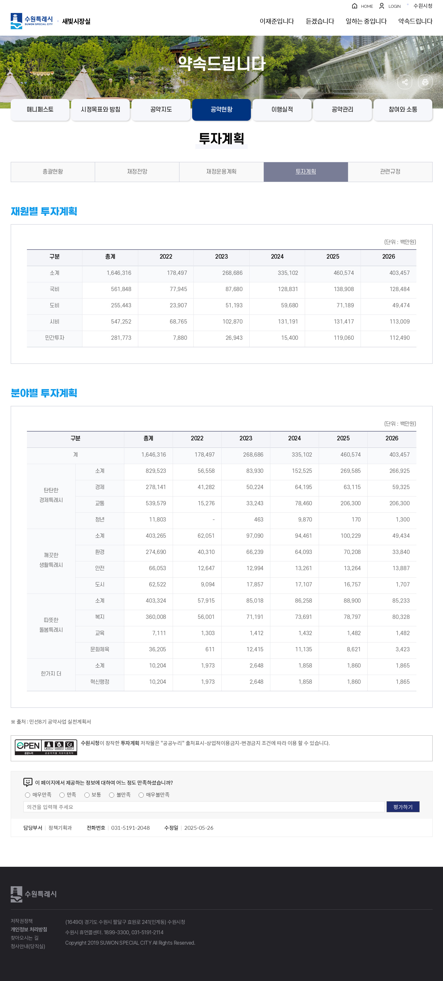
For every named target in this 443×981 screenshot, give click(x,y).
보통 (96, 794)
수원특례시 (33, 894)
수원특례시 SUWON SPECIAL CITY (76, 21)
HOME (367, 6)
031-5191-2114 (147, 932)
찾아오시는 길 (25, 938)
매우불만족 (158, 794)
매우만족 (41, 794)
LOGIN (394, 6)
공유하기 (405, 82)
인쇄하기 (425, 82)
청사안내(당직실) (28, 946)
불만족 (124, 794)
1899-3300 (116, 932)
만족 (71, 794)
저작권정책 (22, 921)
